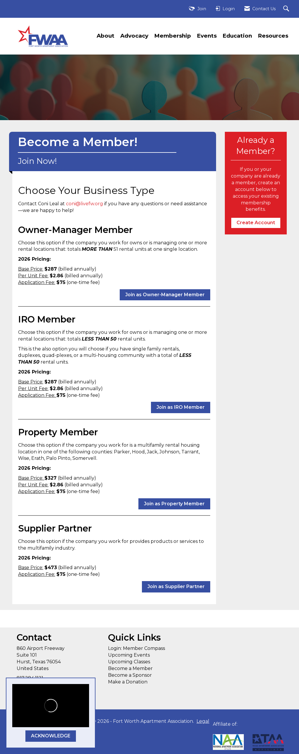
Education (237, 35)
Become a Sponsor (130, 675)
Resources (273, 35)
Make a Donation (127, 682)
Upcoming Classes (129, 661)
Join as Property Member (174, 503)
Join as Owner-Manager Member (165, 294)
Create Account (256, 222)
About (105, 35)
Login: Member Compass (136, 648)
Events (207, 35)
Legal (203, 721)
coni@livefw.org (84, 203)
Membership (172, 35)
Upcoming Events (129, 655)
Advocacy (134, 35)
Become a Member (130, 668)
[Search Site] (287, 9)
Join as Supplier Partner (176, 586)
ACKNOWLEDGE (50, 736)
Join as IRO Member (181, 407)
